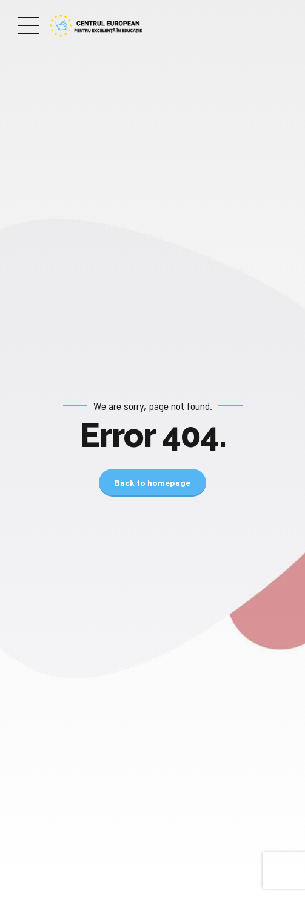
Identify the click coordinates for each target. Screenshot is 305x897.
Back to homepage (152, 482)
